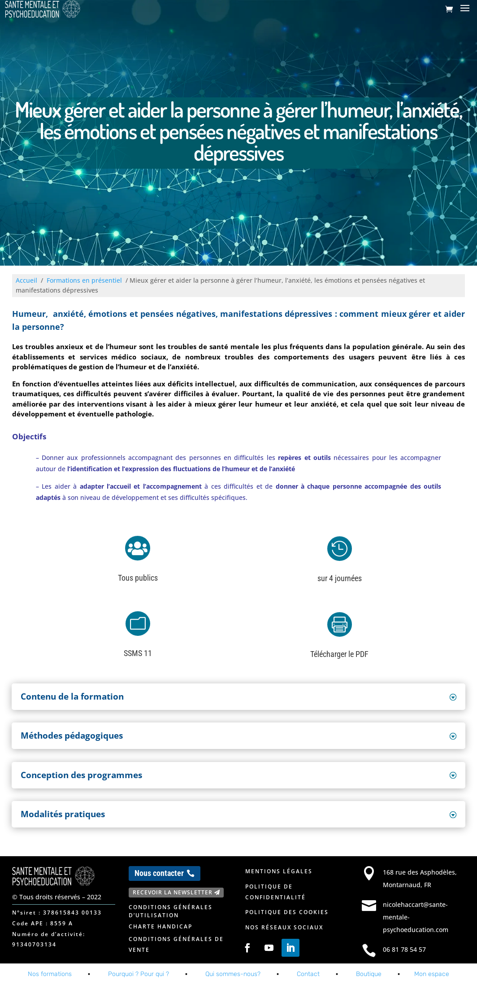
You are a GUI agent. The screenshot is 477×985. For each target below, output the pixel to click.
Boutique (369, 974)
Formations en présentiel (84, 280)
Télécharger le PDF (339, 654)
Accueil (26, 280)
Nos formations (50, 974)
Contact (308, 974)
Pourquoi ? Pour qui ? (138, 974)
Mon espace (431, 974)
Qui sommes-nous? (232, 974)
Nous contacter (159, 873)
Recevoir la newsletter (172, 892)
